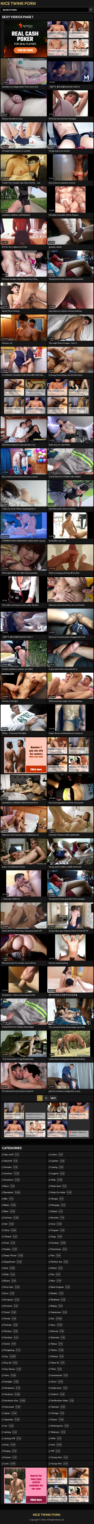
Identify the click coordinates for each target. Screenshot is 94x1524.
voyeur (57, 1419)
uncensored (59, 1375)
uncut (57, 1381)
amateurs (12, 1180)
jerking (10, 1432)
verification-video (62, 1400)
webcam (58, 1432)
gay (10, 1356)
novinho (58, 1218)
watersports (60, 1426)
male (57, 1180)
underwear (59, 1388)
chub (10, 1243)
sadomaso (59, 1312)
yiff (55, 1451)
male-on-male (61, 1192)
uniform (58, 1394)
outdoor (58, 1243)
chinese (11, 1236)
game (10, 1344)
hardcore (12, 1394)
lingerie (58, 1173)
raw (56, 1281)
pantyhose (59, 1249)
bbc (9, 1199)
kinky (10, 1445)
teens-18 (58, 1363)
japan (10, 1413)
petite (57, 1268)
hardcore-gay (15, 1400)
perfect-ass (59, 1262)
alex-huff (11, 1154)
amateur (11, 1173)
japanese (12, 1419)
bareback (12, 1192)
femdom (11, 1337)
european (12, 1300)
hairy (10, 1375)
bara (9, 1186)
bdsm (10, 1205)
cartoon (11, 1218)
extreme (11, 1306)
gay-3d (11, 1363)
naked (57, 1211)
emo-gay (12, 1287)
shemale (58, 1337)
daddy (10, 1249)
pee (56, 1255)
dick (9, 1268)
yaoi (56, 1445)
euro (9, 1293)
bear (9, 1211)
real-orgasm (60, 1287)
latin (10, 1463)
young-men (59, 1463)
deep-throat (13, 1255)
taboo (57, 1344)
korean (10, 1457)
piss (56, 1274)
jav (9, 1426)
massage (58, 1205)
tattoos (57, 1356)
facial (10, 1312)
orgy (56, 1236)
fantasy (11, 1325)
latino (57, 1154)
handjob (11, 1381)
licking (57, 1167)
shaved (57, 1331)
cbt (9, 1224)
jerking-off (12, 1438)
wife (56, 1438)
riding (57, 1306)
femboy (11, 1331)
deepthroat (13, 1262)
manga (57, 1199)
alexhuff (11, 1161)
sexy (57, 1325)
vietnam (58, 1407)
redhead (58, 1300)
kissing (10, 1451)
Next (53, 1098)
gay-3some (12, 1369)
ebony (10, 1281)
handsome (12, 1388)
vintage (57, 1413)
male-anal (59, 1186)
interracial (12, 1407)
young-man (59, 1457)
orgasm (58, 1230)
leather (58, 1161)
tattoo (57, 1350)
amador (11, 1167)
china (10, 1230)
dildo (9, 1274)
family (10, 1318)
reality (57, 1293)
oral (56, 1224)
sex (56, 1318)
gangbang (12, 1350)
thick (56, 1369)
